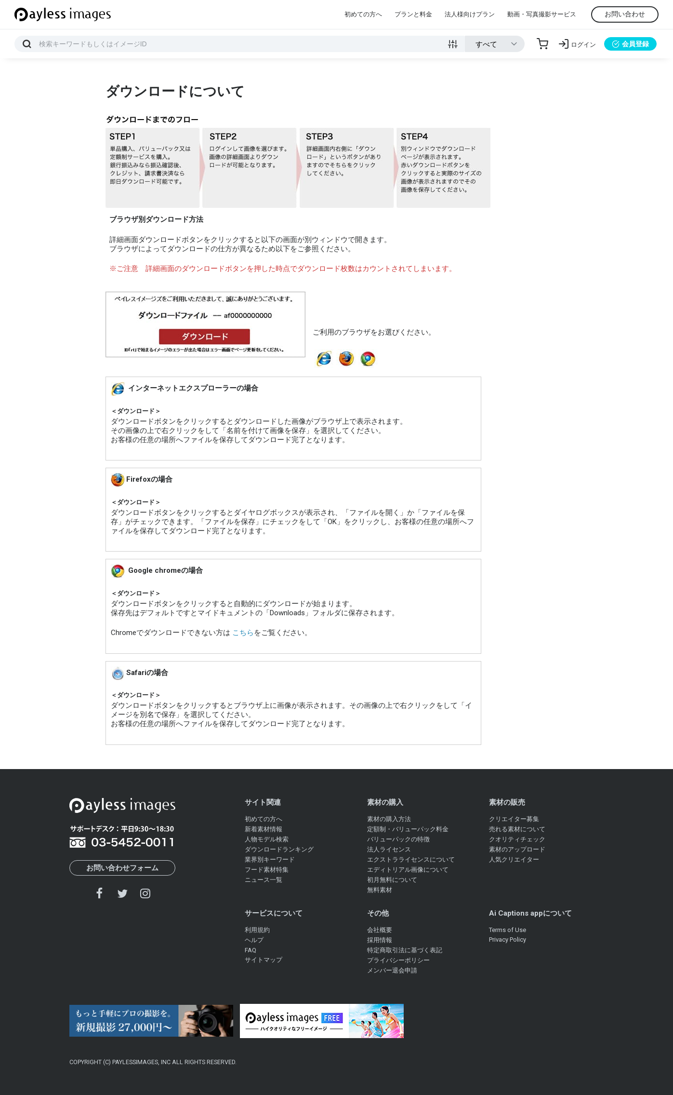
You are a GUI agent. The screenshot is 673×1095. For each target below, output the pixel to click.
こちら (242, 632)
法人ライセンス (389, 849)
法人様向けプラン (470, 14)
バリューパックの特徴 (398, 839)
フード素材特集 (267, 869)
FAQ (250, 950)
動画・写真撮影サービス (541, 14)
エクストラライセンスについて (411, 859)
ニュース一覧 (263, 879)
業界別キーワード (270, 859)
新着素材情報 (263, 829)
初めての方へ (363, 14)
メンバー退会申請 (392, 970)
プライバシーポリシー (398, 960)
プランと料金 (413, 14)
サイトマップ (263, 959)
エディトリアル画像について (408, 869)
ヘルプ (254, 940)
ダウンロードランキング (279, 849)
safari (390, 358)
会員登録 (630, 44)
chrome (368, 358)
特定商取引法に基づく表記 (404, 950)
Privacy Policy (507, 939)
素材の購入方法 (389, 819)
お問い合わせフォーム (122, 868)
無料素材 (379, 889)
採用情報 (379, 940)
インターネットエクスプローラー (323, 358)
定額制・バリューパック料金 (408, 829)
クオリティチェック (517, 839)
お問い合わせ (625, 14)
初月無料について (392, 879)
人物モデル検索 (267, 839)
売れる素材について (517, 829)
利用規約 (257, 929)
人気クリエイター (514, 859)
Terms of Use (507, 929)
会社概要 (379, 929)
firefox (346, 358)
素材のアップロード (517, 849)
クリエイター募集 (514, 819)
